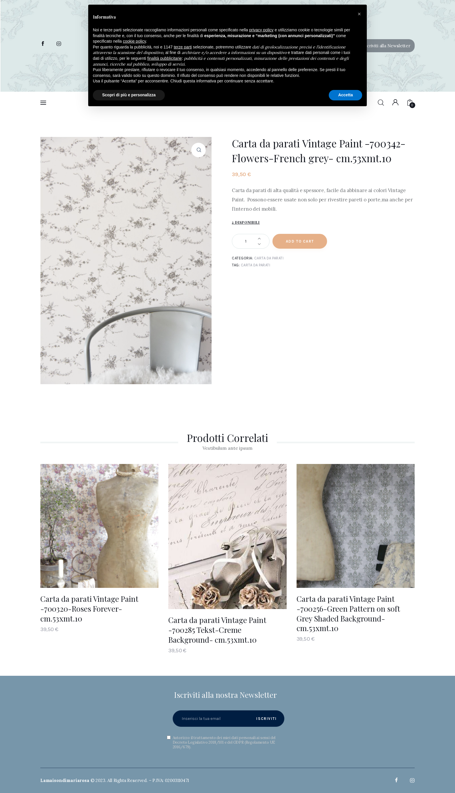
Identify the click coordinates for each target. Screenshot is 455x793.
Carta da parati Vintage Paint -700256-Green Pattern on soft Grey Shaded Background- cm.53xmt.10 (348, 613)
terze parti (183, 47)
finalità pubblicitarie (164, 58)
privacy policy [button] (261, 30)
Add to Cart (300, 241)
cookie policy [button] (134, 41)
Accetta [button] (345, 95)
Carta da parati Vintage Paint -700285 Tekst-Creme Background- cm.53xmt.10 (217, 630)
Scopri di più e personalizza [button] (129, 95)
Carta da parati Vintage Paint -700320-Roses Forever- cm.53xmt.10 (89, 609)
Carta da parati (269, 258)
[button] (384, 45)
